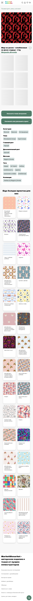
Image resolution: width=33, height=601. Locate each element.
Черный (6, 146)
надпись (17, 170)
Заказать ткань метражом (16, 113)
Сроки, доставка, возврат (9, 596)
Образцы (4, 585)
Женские (6, 132)
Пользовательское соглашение (10, 570)
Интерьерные (23, 132)
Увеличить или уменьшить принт (16, 121)
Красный (6, 152)
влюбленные (22, 174)
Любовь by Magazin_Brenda (12, 180)
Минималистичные (10, 139)
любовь (21, 166)
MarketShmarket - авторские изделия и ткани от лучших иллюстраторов (13, 560)
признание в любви (10, 174)
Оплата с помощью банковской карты (12, 592)
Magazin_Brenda (9, 52)
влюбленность (8, 170)
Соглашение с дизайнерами (9, 574)
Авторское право (6, 577)
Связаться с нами (6, 589)
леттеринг (14, 166)
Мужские (14, 132)
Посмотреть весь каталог (11, 9)
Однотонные (22, 139)
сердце (6, 166)
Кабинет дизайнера (7, 581)
